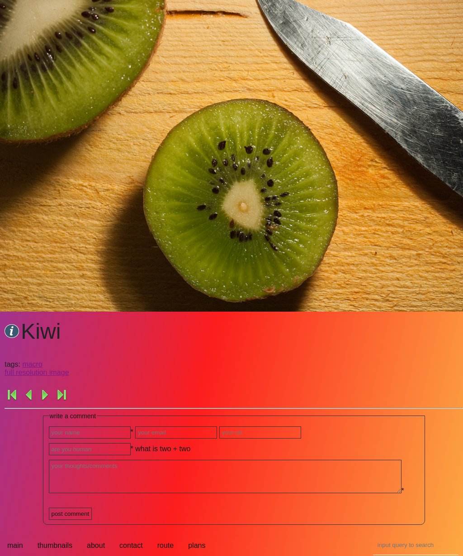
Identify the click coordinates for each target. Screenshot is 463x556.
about (96, 545)
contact (131, 545)
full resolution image (37, 372)
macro (32, 364)
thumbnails (55, 545)
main (15, 545)
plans (196, 545)
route (165, 545)
